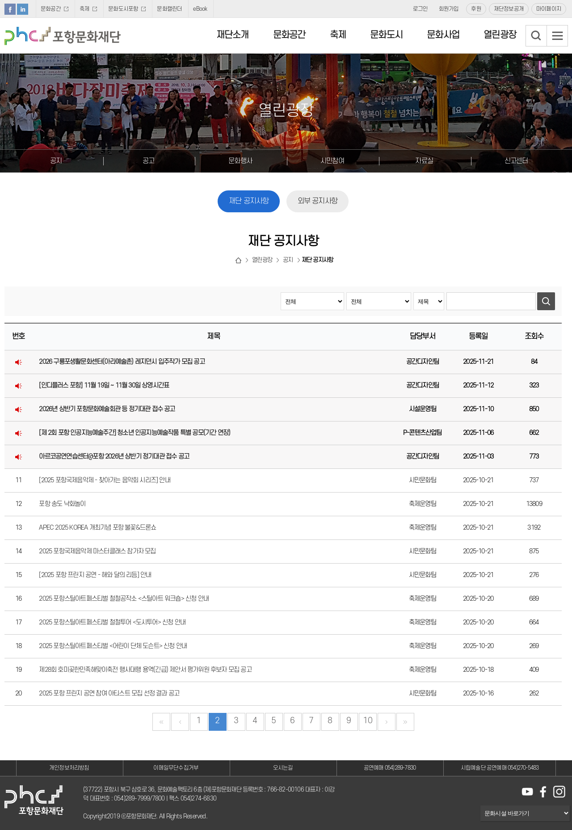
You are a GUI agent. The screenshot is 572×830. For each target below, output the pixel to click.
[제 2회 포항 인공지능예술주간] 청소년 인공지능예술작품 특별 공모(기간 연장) (134, 433)
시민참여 (332, 161)
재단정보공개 (509, 9)
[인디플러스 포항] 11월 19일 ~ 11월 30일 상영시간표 (104, 385)
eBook (200, 9)
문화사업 (443, 35)
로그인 (420, 9)
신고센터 (516, 161)
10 (367, 720)
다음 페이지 (386, 722)
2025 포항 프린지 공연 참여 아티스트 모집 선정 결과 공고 (109, 693)
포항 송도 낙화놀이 (62, 504)
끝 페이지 (405, 722)
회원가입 (449, 9)
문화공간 (51, 9)
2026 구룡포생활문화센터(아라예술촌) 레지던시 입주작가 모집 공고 (121, 362)
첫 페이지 (161, 722)
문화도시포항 (123, 9)
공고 (148, 161)
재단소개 (232, 35)
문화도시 (386, 35)
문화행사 (240, 161)
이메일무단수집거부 (175, 768)
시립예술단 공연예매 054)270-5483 (500, 768)
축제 (84, 9)
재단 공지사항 (249, 201)
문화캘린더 (169, 9)
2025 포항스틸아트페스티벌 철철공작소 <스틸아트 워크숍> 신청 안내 (124, 598)
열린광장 (500, 35)
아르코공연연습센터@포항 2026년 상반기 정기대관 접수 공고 (114, 456)
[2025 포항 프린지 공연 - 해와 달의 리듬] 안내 (95, 575)
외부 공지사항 (317, 201)
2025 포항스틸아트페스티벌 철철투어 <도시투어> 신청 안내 (112, 622)
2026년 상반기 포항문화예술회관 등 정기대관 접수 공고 (107, 409)
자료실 (424, 161)
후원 (476, 9)
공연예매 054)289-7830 (390, 768)
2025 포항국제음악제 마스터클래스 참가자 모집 (97, 551)
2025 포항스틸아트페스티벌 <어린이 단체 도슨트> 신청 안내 (113, 646)
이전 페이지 (180, 722)
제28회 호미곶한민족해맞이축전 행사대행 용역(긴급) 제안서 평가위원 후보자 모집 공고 (145, 670)
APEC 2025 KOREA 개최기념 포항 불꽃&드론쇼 (97, 527)
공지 (56, 161)
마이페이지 (548, 9)
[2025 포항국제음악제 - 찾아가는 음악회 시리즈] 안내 (104, 480)
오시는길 (283, 768)
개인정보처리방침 (69, 768)
